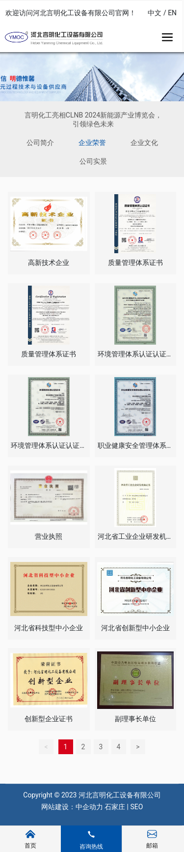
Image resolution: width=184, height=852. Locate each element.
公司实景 (93, 161)
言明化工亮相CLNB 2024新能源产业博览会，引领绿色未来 (93, 119)
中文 (154, 13)
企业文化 (144, 143)
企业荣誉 (92, 143)
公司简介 (40, 143)
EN (172, 13)
